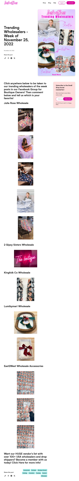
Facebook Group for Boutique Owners (23, 91)
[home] (11, 3)
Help (54, 3)
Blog (49, 3)
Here (21, 462)
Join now (70, 3)
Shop (44, 3)
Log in (62, 3)
